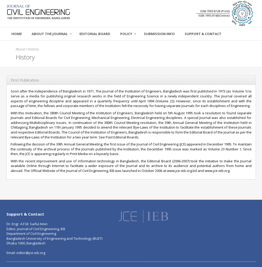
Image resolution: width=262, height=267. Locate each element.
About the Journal (52, 33)
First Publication (25, 80)
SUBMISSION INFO (159, 33)
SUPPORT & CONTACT (203, 33)
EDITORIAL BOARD (94, 33)
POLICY (128, 33)
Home (16, 33)
